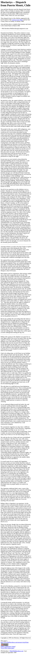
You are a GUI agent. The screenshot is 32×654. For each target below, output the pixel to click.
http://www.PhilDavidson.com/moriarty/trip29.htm (15, 642)
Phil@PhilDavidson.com (16, 651)
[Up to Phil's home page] (7, 648)
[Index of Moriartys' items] (8, 646)
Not (2, 189)
